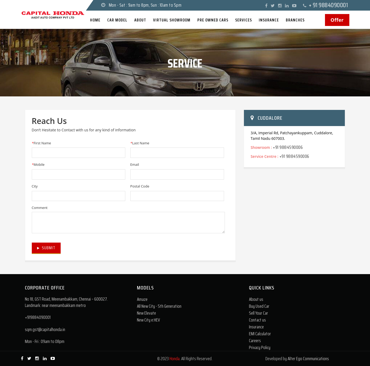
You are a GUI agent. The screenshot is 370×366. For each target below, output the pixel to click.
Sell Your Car (258, 313)
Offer (337, 20)
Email (134, 164)
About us (256, 299)
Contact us (257, 319)
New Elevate (146, 313)
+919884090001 (38, 317)
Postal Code (139, 186)
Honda (175, 358)
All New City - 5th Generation (159, 306)
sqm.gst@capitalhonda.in (45, 329)
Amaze (142, 299)
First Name (41, 143)
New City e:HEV (148, 319)
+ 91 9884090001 (328, 5)
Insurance (256, 326)
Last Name (139, 143)
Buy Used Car (259, 306)
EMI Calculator (260, 333)
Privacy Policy (259, 347)
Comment (40, 207)
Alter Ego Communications (308, 358)
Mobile (38, 164)
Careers (255, 340)
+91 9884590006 (288, 147)
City (35, 186)
